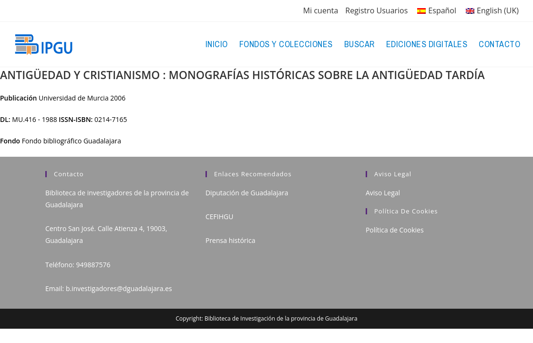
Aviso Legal (383, 192)
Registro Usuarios (376, 10)
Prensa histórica (230, 240)
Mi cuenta (320, 10)
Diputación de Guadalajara (246, 192)
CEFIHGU (219, 216)
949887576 (93, 264)
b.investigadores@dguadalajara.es (119, 288)
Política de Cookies (395, 229)
